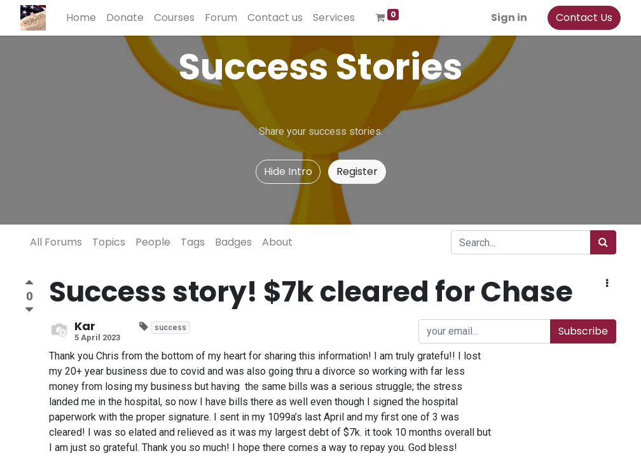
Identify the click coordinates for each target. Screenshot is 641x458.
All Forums (56, 242)
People (152, 242)
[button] (607, 283)
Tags (193, 242)
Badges (233, 242)
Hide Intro (288, 171)
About (277, 242)
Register (357, 171)
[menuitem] (85, 18)
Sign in (504, 17)
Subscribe (583, 331)
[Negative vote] (29, 310)
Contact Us (579, 17)
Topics (108, 242)
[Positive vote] (29, 284)
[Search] (603, 242)
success (170, 327)
